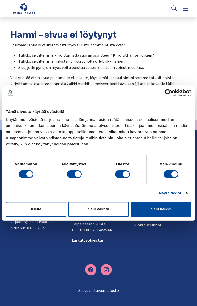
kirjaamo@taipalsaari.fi (31, 222)
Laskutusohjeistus (88, 240)
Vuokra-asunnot (147, 225)
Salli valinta (98, 209)
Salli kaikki (161, 209)
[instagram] (106, 269)
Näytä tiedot (170, 193)
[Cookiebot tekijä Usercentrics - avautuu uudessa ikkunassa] (168, 93)
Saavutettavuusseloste (98, 290)
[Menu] (186, 8)
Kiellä (36, 209)
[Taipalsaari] (23, 8)
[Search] (174, 9)
